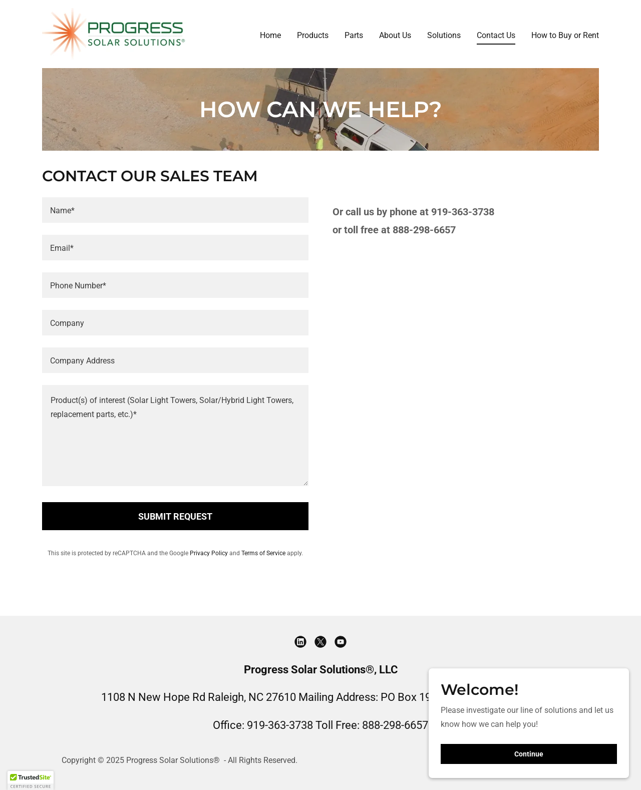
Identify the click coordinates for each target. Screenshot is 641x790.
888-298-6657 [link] (395, 725)
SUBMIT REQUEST (175, 516)
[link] (114, 33)
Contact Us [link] (496, 35)
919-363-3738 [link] (280, 725)
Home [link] (270, 35)
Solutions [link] (444, 35)
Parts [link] (354, 35)
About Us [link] (395, 35)
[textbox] (175, 210)
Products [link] (313, 35)
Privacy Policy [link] (209, 553)
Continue (528, 754)
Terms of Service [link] (263, 553)
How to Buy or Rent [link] (565, 35)
